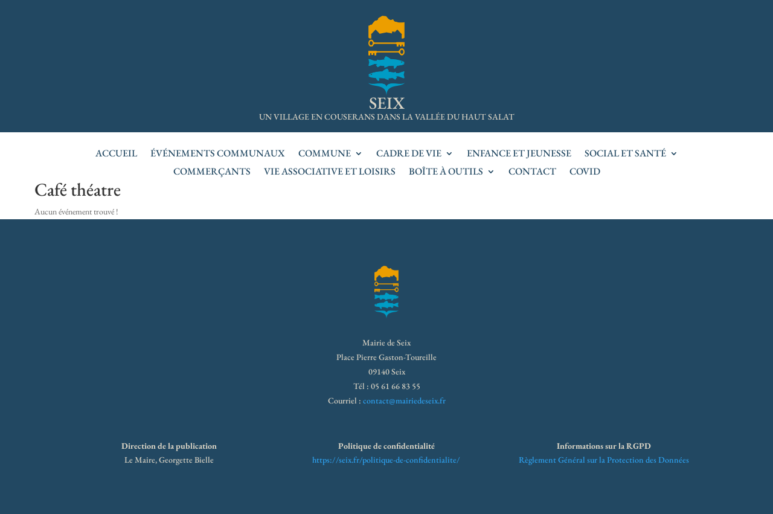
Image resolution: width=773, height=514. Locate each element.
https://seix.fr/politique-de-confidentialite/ (386, 459)
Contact (532, 172)
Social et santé (625, 154)
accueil (116, 154)
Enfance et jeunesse (519, 154)
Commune (324, 154)
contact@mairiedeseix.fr (404, 400)
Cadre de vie (408, 154)
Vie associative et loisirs (330, 172)
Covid (584, 172)
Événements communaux (217, 154)
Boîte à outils (446, 172)
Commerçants (212, 172)
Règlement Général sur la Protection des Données (604, 459)
